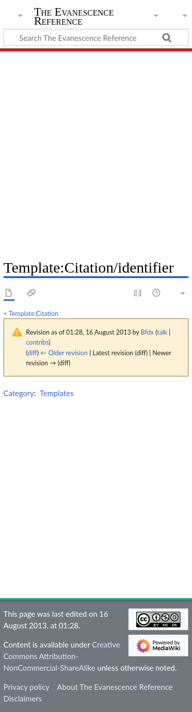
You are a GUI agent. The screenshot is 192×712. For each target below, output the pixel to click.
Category (19, 393)
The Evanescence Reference (74, 17)
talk (162, 332)
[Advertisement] (96, 151)
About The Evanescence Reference (114, 686)
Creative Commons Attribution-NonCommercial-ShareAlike (62, 656)
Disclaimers (23, 698)
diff (32, 353)
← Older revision (63, 353)
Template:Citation (34, 313)
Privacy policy (26, 686)
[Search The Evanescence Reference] (96, 37)
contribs (37, 342)
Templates (56, 393)
